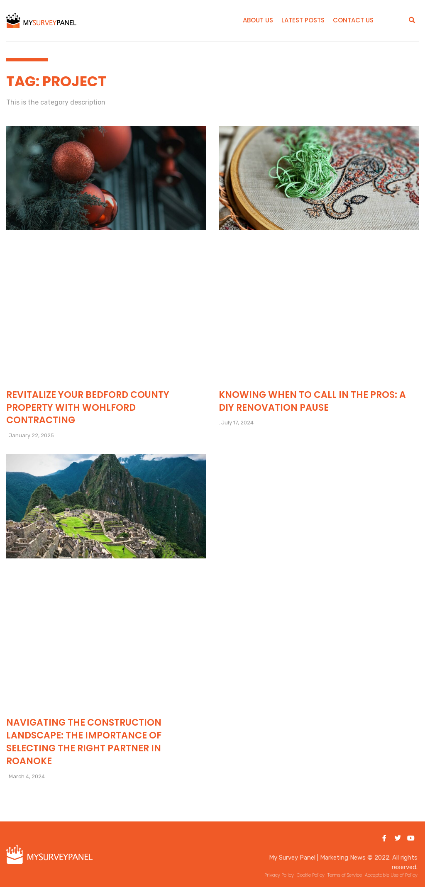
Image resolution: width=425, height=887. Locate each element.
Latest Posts (303, 20)
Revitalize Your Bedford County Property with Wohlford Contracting (87, 407)
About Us (258, 20)
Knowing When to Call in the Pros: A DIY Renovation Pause (312, 401)
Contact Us (353, 20)
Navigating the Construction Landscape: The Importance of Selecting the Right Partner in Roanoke (83, 741)
